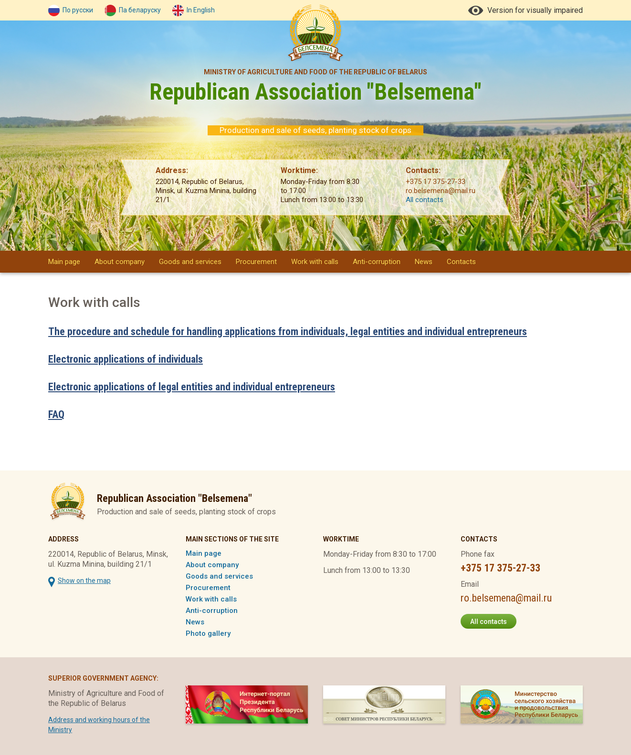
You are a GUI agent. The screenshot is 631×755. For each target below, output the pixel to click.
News (423, 261)
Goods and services (190, 261)
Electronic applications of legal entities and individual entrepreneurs (191, 387)
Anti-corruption (376, 261)
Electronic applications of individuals (125, 359)
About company (120, 261)
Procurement (256, 261)
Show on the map (84, 580)
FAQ (56, 414)
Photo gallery (208, 633)
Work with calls (314, 261)
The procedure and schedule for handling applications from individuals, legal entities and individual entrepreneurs (287, 331)
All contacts (424, 199)
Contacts (461, 261)
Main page (64, 261)
